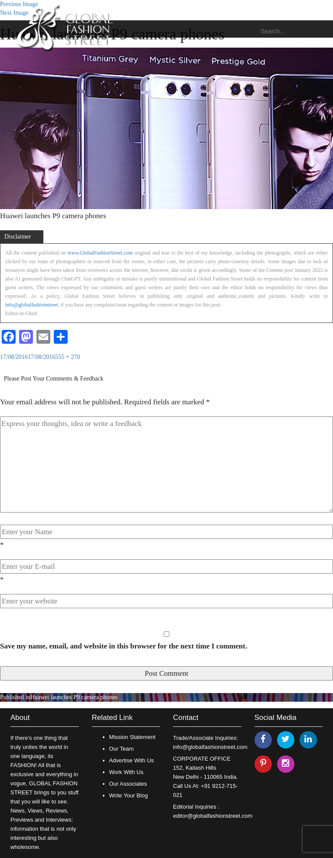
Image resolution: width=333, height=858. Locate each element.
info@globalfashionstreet (31, 305)
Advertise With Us (131, 760)
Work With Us (126, 772)
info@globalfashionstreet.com (210, 747)
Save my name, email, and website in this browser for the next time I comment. (123, 646)
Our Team (121, 748)
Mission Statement (132, 737)
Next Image (14, 13)
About (19, 717)
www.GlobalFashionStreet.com (100, 253)
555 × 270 (68, 357)
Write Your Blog (128, 795)
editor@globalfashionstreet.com (212, 816)
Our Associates (128, 784)
